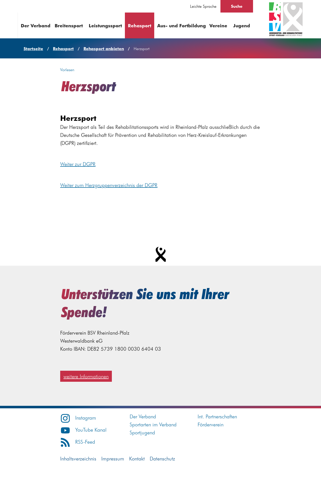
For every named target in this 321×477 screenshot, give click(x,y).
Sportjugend (142, 432)
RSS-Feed (77, 441)
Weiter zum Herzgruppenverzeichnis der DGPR (108, 184)
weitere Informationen (86, 376)
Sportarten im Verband (153, 424)
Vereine (218, 25)
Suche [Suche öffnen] (237, 6)
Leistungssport (105, 25)
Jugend (241, 25)
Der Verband (35, 25)
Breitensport (69, 25)
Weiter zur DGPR (78, 163)
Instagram (78, 417)
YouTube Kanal (83, 429)
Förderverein (210, 424)
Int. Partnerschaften (217, 416)
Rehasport (139, 25)
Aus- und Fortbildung (181, 25)
